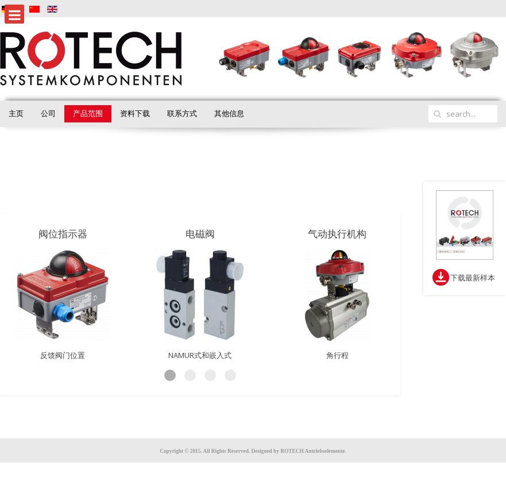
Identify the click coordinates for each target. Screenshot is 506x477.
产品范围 (88, 113)
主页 (16, 113)
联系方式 (182, 113)
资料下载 (135, 113)
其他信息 (229, 113)
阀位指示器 (62, 234)
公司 (48, 113)
